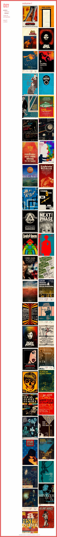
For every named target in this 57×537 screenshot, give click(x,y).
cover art (5, 15)
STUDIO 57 (38, 534)
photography (6, 17)
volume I (6, 13)
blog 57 (5, 20)
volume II (6, 11)
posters (5, 10)
